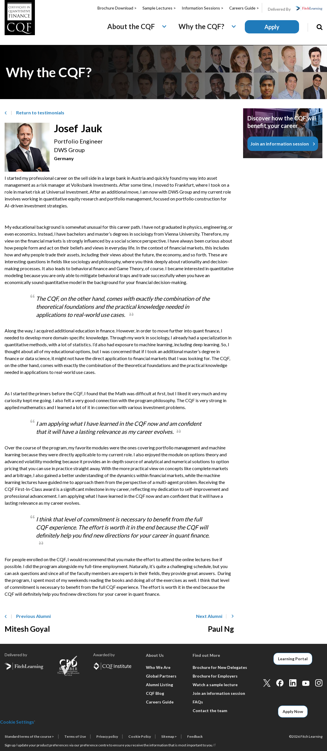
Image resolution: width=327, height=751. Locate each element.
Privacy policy (107, 736)
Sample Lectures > (159, 7)
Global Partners (161, 676)
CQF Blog (155, 693)
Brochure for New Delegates (220, 667)
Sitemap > (169, 736)
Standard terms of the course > (29, 736)
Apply (271, 26)
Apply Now (293, 711)
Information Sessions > (202, 7)
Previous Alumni (33, 616)
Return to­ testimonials (40, 112)
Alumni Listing (159, 684)
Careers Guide (160, 701)
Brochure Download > (117, 7)
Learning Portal (293, 658)
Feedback (195, 736)
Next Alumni (209, 616)
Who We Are (158, 667)
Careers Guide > (244, 7)
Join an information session (279, 143)
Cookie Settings (17, 721)
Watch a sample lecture (215, 684)
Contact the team (210, 710)
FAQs (198, 701)
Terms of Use (75, 736)
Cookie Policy (139, 736)
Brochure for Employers (215, 676)
